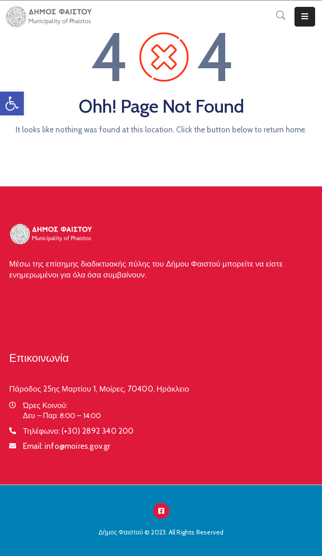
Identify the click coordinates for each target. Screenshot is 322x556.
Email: (67, 446)
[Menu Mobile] (304, 17)
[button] (12, 103)
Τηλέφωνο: (78, 431)
